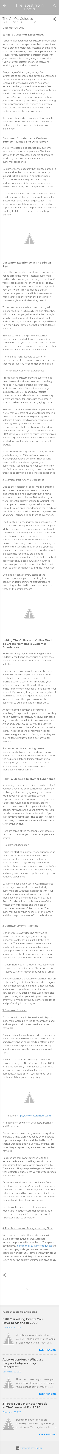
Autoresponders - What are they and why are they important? (23, 1363)
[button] (54, 19)
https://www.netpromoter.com (34, 1115)
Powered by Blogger (29, 1448)
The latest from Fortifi (29, 7)
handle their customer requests (34, 1245)
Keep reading (47, 1349)
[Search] (54, 6)
